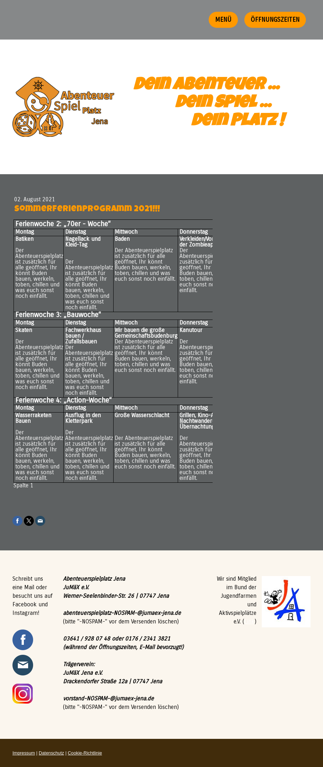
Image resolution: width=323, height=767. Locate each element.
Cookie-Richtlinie (85, 753)
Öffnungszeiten (275, 20)
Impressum (23, 753)
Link (249, 621)
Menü (223, 20)
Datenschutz (51, 753)
